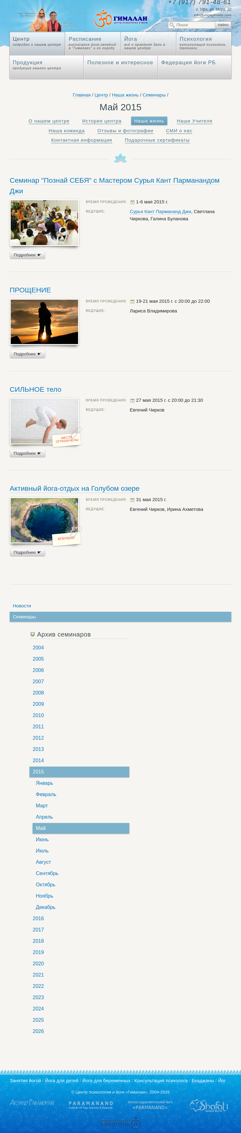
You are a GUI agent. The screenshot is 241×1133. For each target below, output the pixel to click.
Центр (101, 94)
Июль (42, 850)
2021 (38, 975)
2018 (38, 941)
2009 (38, 704)
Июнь (42, 839)
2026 (38, 1031)
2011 (38, 726)
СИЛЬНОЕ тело (36, 389)
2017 (38, 929)
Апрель (44, 817)
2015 (38, 771)
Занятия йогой (25, 1080)
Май (41, 828)
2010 (38, 715)
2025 (38, 1020)
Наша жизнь (125, 94)
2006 (38, 670)
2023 (38, 997)
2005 (38, 659)
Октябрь (45, 884)
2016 (38, 918)
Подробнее (28, 255)
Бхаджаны (203, 1080)
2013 (38, 749)
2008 (38, 692)
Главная (82, 94)
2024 (38, 1008)
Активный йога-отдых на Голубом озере (75, 488)
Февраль (46, 794)
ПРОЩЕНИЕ (30, 290)
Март (42, 805)
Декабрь (45, 907)
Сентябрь (47, 873)
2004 (38, 647)
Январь (44, 783)
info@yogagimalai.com (213, 15)
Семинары (154, 94)
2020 (38, 963)
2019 (38, 952)
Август (43, 862)
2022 (38, 986)
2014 (38, 760)
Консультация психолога (161, 1080)
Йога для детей (61, 1080)
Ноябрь (44, 896)
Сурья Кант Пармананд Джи (160, 211)
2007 (38, 681)
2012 (38, 738)
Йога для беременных (106, 1080)
